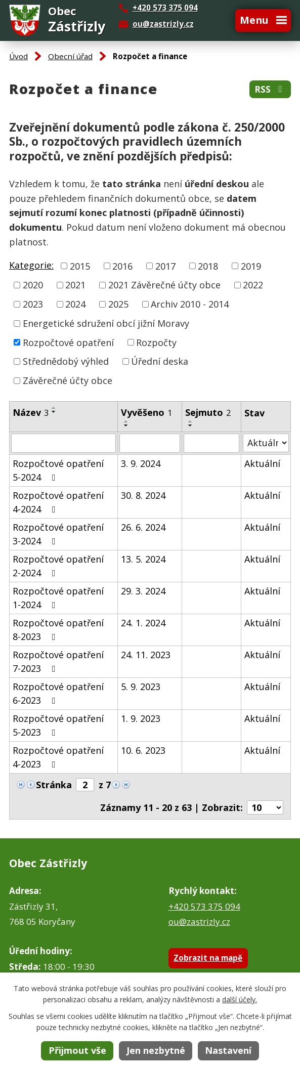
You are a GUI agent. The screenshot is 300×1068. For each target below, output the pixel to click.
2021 (75, 285)
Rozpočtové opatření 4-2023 (58, 757)
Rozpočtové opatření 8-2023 (58, 630)
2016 (122, 266)
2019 (251, 266)
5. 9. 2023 (140, 686)
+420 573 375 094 (204, 906)
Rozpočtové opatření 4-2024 (58, 502)
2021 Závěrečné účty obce (164, 285)
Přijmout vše (77, 1050)
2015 (80, 266)
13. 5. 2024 (143, 559)
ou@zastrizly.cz (163, 24)
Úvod (18, 56)
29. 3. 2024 (143, 591)
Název (31, 412)
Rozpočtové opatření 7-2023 (58, 661)
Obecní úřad (70, 56)
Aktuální (262, 463)
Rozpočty (156, 342)
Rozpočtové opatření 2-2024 (58, 566)
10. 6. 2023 (143, 750)
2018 (208, 266)
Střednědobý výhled (66, 361)
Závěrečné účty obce (67, 380)
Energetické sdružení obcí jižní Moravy (106, 323)
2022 (253, 285)
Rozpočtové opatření (68, 342)
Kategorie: (31, 265)
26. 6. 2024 (143, 527)
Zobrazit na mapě (208, 958)
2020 (33, 285)
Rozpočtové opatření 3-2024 (58, 534)
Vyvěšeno (146, 412)
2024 (75, 304)
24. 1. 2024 (143, 623)
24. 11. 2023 (145, 655)
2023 (33, 304)
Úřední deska (159, 361)
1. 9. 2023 (140, 718)
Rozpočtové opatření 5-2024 (58, 470)
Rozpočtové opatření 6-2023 (58, 693)
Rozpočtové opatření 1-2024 (58, 598)
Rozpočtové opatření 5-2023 (58, 725)
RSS (270, 89)
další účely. (239, 999)
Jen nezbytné (155, 1050)
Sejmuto (208, 412)
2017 (165, 266)
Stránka (54, 785)
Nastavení (228, 1050)
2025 (118, 304)
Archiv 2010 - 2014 (190, 304)
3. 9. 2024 (140, 463)
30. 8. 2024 (143, 495)
